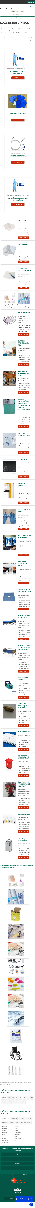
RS (32, 1097)
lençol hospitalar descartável (17, 11)
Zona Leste (4, 1122)
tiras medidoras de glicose (17, 17)
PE (2, 1102)
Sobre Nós (17, 1163)
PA (24, 1102)
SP (20, 1097)
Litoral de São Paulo (25, 1122)
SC (28, 1097)
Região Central (5, 1118)
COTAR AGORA (18, 77)
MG (13, 1097)
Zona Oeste (21, 1118)
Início (17, 1154)
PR (24, 1097)
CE (10, 1102)
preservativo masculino (17, 14)
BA (6, 1102)
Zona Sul (29, 1118)
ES (17, 1097)
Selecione (4, 1097)
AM (20, 1102)
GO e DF (15, 1102)
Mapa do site (17, 1168)
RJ (9, 1097)
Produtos (17, 1159)
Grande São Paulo (14, 1122)
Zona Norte (14, 1118)
